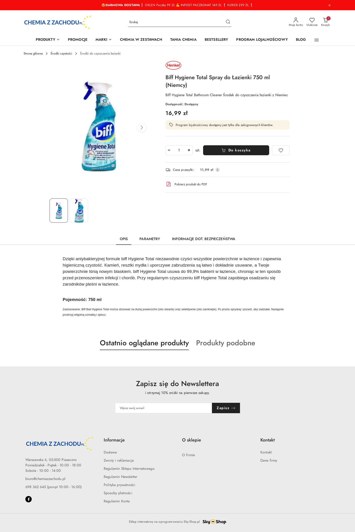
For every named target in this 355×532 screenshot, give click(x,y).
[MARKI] (104, 40)
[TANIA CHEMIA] (183, 40)
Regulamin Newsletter (120, 476)
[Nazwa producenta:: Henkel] (173, 64)
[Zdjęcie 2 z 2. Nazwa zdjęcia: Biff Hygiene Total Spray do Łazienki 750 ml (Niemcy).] (79, 210)
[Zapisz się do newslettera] (163, 408)
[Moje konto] (296, 22)
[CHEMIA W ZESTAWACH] (141, 40)
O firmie (188, 455)
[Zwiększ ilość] (189, 150)
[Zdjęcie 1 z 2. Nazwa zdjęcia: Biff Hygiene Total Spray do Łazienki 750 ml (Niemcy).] (59, 210)
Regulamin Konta (117, 501)
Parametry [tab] (149, 238)
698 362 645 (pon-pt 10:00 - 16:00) (53, 486)
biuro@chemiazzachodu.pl (45, 478)
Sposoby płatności (118, 493)
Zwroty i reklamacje (119, 460)
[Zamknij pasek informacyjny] (329, 5)
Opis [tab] (124, 238)
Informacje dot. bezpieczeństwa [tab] (203, 238)
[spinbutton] (179, 150)
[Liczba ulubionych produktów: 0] (312, 22)
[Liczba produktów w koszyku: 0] (325, 22)
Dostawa (110, 452)
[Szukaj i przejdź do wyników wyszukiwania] (228, 22)
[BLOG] (301, 40)
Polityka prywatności (119, 484)
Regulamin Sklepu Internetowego (129, 468)
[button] (316, 40)
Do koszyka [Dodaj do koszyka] (236, 150)
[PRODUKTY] (48, 40)
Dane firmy (268, 460)
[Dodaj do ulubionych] (281, 150)
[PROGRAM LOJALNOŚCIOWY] (261, 40)
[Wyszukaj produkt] (179, 22)
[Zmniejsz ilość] (169, 150)
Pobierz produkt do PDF (186, 184)
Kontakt (266, 452)
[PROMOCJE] (77, 40)
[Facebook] (28, 499)
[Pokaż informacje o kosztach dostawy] (217, 169)
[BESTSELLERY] (216, 40)
